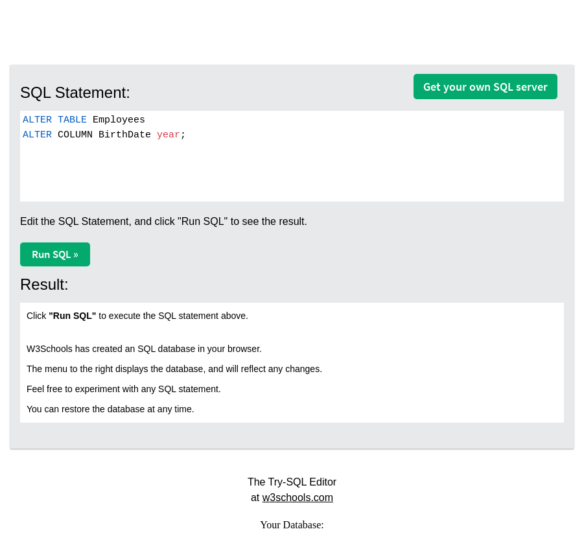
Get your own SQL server (485, 86)
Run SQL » (55, 254)
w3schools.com (298, 497)
